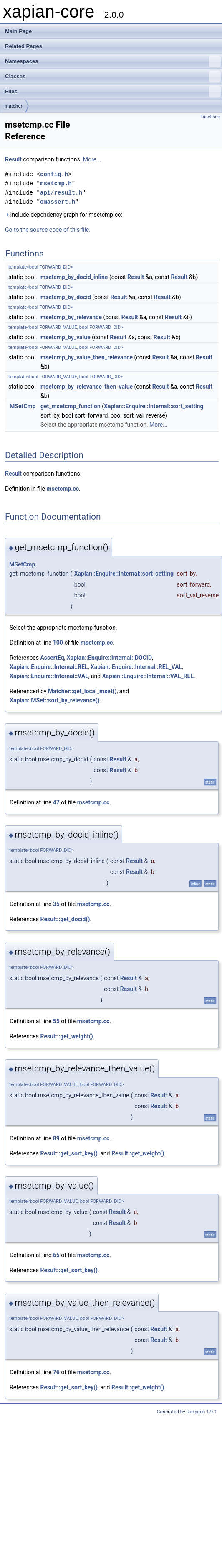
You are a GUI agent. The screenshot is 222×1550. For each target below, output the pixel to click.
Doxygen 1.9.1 (202, 1411)
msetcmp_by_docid (65, 297)
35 (56, 904)
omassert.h (57, 202)
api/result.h (61, 193)
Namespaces (113, 61)
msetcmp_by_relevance (71, 317)
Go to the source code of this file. (48, 229)
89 (56, 1138)
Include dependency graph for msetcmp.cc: (63, 214)
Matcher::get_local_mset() (82, 691)
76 (56, 1372)
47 (56, 802)
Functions (210, 117)
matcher (14, 105)
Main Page (18, 31)
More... (92, 159)
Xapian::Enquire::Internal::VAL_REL (148, 676)
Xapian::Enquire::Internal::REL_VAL (136, 667)
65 (56, 1255)
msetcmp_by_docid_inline (74, 277)
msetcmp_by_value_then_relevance (86, 357)
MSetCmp (22, 406)
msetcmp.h (56, 183)
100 (58, 642)
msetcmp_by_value (65, 337)
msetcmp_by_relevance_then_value (86, 386)
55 (56, 1021)
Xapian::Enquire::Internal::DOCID (109, 657)
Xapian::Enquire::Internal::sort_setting (153, 406)
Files (113, 91)
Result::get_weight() (66, 1036)
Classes (113, 76)
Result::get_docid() (65, 919)
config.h (54, 174)
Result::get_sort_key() (69, 1153)
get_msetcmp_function (70, 406)
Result (13, 159)
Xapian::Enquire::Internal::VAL (49, 676)
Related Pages (23, 46)
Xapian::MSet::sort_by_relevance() (55, 700)
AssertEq (52, 657)
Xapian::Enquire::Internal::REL (49, 667)
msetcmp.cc (62, 488)
